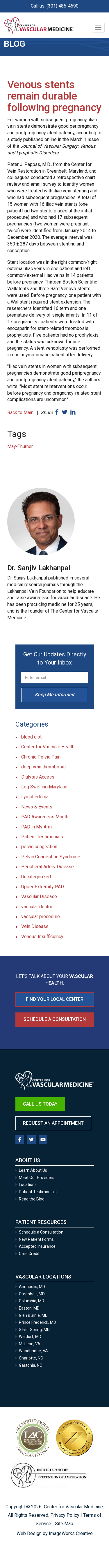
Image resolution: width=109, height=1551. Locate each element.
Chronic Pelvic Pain (40, 757)
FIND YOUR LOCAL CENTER (54, 999)
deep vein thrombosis (43, 767)
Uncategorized (36, 877)
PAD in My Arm (36, 827)
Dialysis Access (37, 777)
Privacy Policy (64, 1515)
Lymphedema (35, 796)
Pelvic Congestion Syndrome (50, 857)
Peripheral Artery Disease (47, 866)
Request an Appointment (53, 1123)
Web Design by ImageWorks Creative (55, 1533)
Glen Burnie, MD (33, 1315)
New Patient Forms (36, 1239)
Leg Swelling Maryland (44, 787)
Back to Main (20, 412)
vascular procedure (40, 916)
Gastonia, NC (30, 1365)
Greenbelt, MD (32, 1294)
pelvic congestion (39, 846)
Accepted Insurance (37, 1246)
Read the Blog (31, 1199)
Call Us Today (40, 1104)
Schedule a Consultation (55, 1019)
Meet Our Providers (36, 1177)
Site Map (64, 1523)
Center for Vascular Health (47, 747)
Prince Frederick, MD (37, 1322)
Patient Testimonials (42, 836)
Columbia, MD (31, 1301)
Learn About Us (33, 1170)
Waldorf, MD (30, 1336)
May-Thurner (20, 446)
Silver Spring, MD (34, 1329)
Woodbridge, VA (33, 1350)
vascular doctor (36, 906)
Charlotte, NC (31, 1358)
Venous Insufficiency (42, 936)
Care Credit (29, 1253)
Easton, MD (29, 1308)
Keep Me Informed (54, 694)
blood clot (31, 737)
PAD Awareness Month (44, 816)
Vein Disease (35, 926)
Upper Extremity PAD (42, 886)
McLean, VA (29, 1343)
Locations (28, 1184)
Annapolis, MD (32, 1286)
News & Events (36, 807)
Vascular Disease (39, 896)
